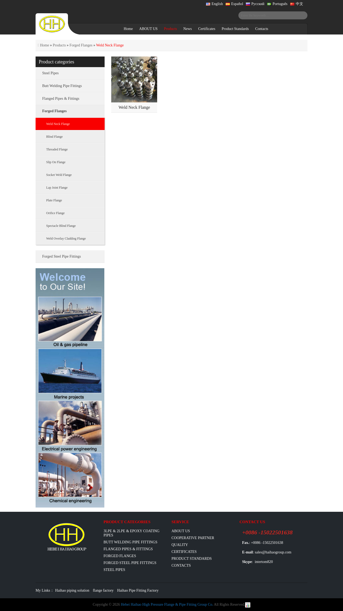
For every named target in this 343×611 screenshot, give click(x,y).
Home (128, 29)
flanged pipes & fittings (128, 549)
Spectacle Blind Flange (61, 226)
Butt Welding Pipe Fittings (62, 86)
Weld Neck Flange (134, 107)
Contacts (261, 29)
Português (277, 4)
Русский (255, 4)
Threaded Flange (57, 149)
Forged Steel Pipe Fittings (61, 256)
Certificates (206, 29)
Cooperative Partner (193, 538)
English (214, 4)
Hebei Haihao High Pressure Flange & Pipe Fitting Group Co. (167, 604)
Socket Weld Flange (59, 175)
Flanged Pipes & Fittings (60, 99)
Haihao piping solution (72, 590)
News (187, 29)
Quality (180, 545)
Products (170, 29)
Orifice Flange (55, 213)
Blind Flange (54, 136)
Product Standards (235, 29)
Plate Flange (54, 200)
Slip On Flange (56, 162)
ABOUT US (148, 29)
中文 (296, 4)
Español (234, 4)
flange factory (103, 590)
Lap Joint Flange (57, 187)
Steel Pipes (50, 73)
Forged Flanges (81, 45)
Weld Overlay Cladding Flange (66, 238)
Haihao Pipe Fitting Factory (137, 590)
